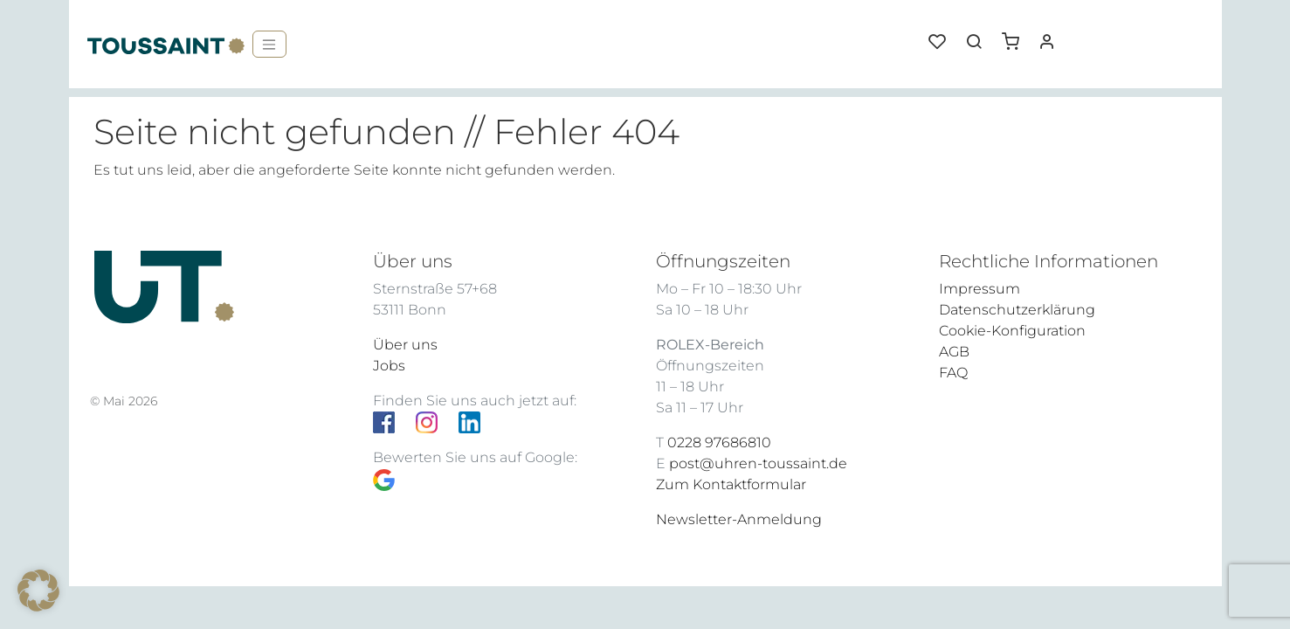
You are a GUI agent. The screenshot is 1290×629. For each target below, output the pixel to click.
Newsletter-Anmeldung (739, 519)
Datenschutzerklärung (1017, 309)
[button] (1016, 35)
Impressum (979, 288)
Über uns (405, 344)
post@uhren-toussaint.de (758, 463)
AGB (954, 351)
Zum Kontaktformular (731, 484)
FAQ (953, 372)
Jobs (389, 365)
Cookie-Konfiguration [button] (1012, 330)
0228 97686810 (719, 442)
